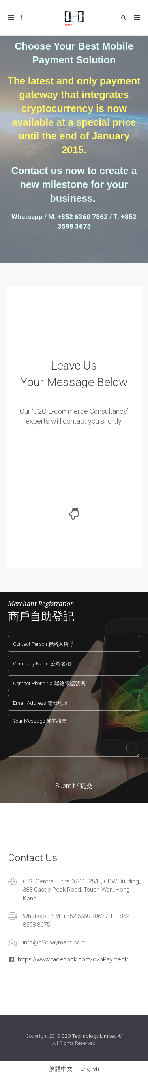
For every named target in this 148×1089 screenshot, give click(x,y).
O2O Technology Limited (89, 1036)
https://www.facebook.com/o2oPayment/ (73, 959)
